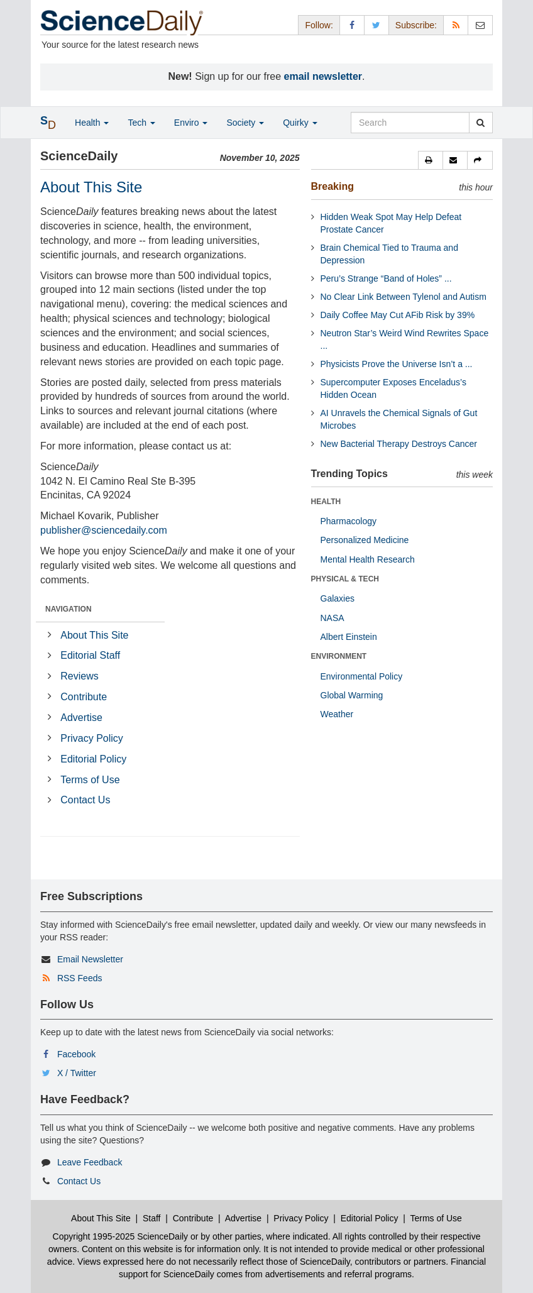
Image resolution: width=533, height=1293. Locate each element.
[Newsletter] (480, 25)
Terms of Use (89, 779)
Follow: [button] (318, 25)
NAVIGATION (68, 609)
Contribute (83, 696)
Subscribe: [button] (416, 25)
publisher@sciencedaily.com (103, 530)
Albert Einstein (349, 637)
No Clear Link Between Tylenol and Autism (403, 297)
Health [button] (92, 123)
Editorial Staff (90, 655)
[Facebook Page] (352, 25)
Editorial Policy (93, 759)
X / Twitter (76, 1073)
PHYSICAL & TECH (345, 579)
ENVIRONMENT (339, 656)
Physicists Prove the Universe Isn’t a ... (397, 364)
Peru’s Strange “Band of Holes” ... (386, 278)
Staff (152, 1218)
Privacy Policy (91, 738)
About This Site (94, 635)
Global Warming (352, 695)
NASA (332, 618)
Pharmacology (349, 521)
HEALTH (326, 501)
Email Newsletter (90, 959)
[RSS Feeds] (455, 25)
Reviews (79, 676)
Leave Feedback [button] (90, 1162)
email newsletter (323, 76)
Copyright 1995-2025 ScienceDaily (121, 1236)
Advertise (81, 717)
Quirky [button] (300, 123)
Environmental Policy (362, 676)
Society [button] (245, 123)
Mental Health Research (368, 559)
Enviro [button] (191, 123)
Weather (337, 714)
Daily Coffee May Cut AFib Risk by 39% (398, 315)
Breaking (332, 186)
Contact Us (85, 800)
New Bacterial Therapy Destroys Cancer (399, 444)
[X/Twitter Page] (376, 25)
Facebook (76, 1054)
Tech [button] (141, 123)
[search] (480, 122)
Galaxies (337, 598)
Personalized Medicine (365, 540)
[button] (430, 160)
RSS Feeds (79, 978)
